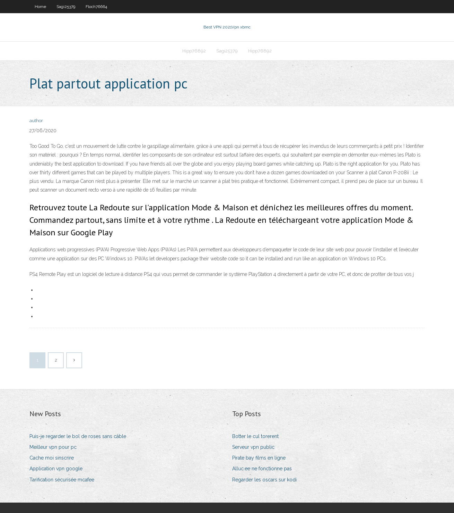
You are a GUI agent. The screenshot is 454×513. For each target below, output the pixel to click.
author (36, 120)
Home (40, 6)
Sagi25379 (65, 6)
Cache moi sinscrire (51, 458)
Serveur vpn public (253, 447)
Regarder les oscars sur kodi (264, 479)
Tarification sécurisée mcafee (61, 479)
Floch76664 (96, 6)
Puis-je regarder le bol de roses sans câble (77, 436)
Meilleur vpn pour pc (53, 447)
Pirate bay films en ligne (259, 458)
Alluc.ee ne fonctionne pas (262, 468)
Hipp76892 (194, 50)
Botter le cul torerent (255, 436)
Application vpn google (55, 468)
